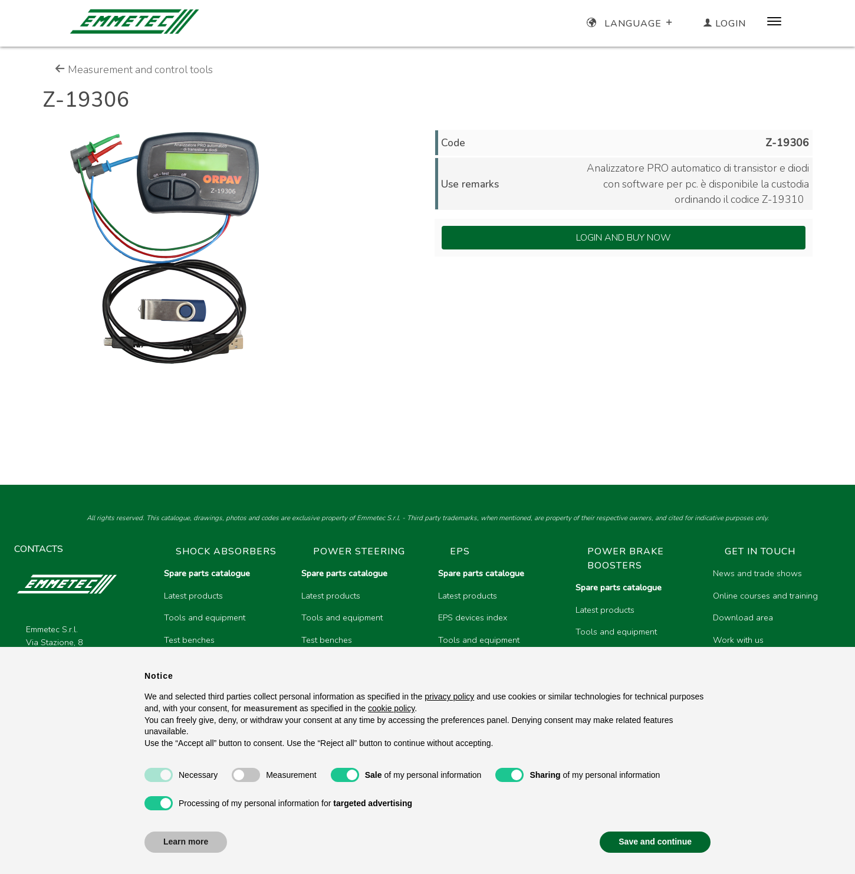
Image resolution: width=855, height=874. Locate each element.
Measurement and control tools (134, 70)
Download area (743, 617)
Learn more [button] (185, 841)
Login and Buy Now (623, 237)
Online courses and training (765, 596)
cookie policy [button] (391, 708)
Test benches (189, 640)
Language (631, 23)
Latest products (193, 596)
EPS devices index (472, 617)
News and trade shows (757, 573)
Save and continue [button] (655, 841)
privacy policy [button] (449, 696)
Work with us (738, 640)
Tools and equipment (204, 617)
